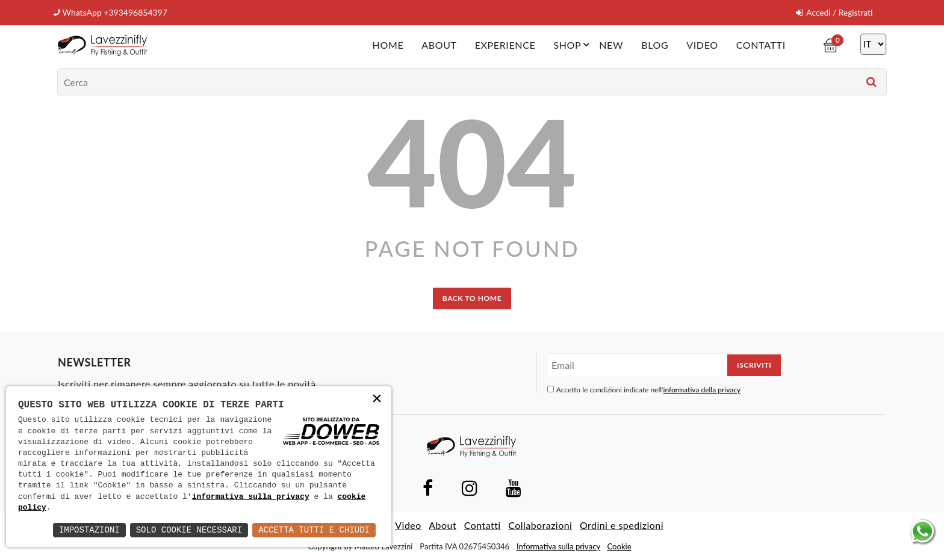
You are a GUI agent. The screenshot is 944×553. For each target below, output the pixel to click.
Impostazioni (89, 530)
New (611, 44)
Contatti (760, 44)
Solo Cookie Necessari (189, 530)
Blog (654, 44)
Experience (504, 44)
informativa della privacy (702, 389)
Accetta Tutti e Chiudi (314, 530)
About (438, 44)
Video (702, 44)
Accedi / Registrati (833, 12)
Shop (573, 44)
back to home (472, 297)
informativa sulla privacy (250, 497)
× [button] (376, 400)
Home (387, 44)
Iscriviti (754, 364)
